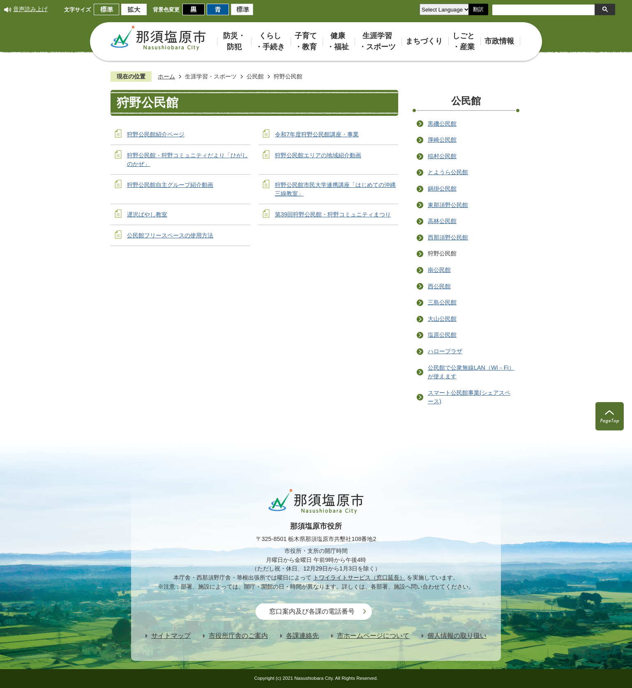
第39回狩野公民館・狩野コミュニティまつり (333, 214)
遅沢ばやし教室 (147, 214)
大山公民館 (442, 318)
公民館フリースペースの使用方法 (170, 235)
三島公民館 (442, 302)
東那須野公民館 (448, 205)
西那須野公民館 (448, 237)
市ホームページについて (373, 635)
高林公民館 (442, 221)
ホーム (166, 76)
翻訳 (478, 9)
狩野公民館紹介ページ (156, 134)
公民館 (255, 76)
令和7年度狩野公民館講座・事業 (317, 134)
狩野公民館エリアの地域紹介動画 (318, 155)
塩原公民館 (442, 334)
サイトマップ (171, 635)
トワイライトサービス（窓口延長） (359, 577)
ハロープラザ (445, 351)
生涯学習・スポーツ (211, 76)
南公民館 (439, 270)
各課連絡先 (302, 635)
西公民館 (439, 286)
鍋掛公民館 (442, 188)
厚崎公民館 (442, 139)
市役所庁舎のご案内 (238, 635)
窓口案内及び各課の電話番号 (312, 611)
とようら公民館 (448, 172)
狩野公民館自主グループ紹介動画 (170, 185)
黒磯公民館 (442, 123)
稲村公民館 (442, 156)
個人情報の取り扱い (457, 635)
